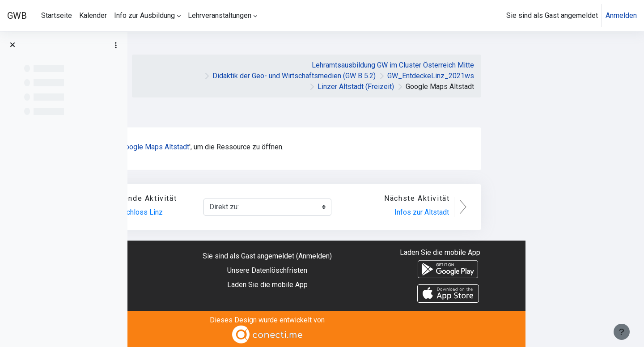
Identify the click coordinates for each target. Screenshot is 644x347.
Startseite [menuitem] (56, 15)
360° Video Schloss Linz (243, 212)
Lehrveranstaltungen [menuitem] (219, 15)
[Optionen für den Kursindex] (116, 45)
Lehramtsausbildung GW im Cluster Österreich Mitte (511, 65)
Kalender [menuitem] (93, 15)
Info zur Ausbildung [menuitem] (144, 15)
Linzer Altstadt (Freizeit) (474, 86)
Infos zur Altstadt (540, 212)
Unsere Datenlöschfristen (386, 270)
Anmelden (621, 15)
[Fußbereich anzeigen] (622, 332)
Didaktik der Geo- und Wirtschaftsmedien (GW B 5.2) (412, 76)
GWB (17, 15)
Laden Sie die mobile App (386, 284)
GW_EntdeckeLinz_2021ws (549, 76)
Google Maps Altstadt (273, 147)
